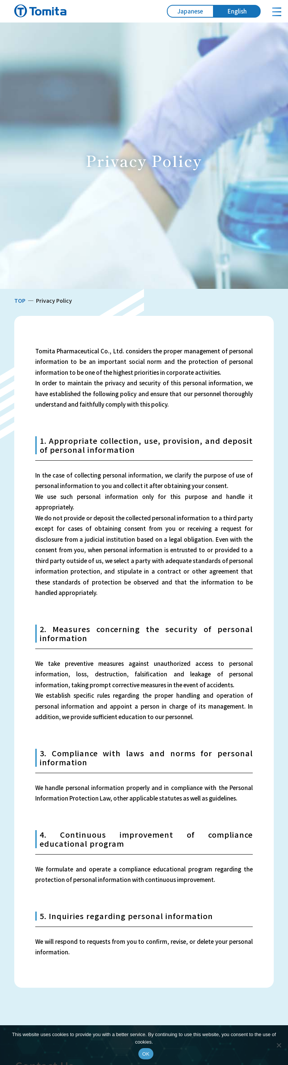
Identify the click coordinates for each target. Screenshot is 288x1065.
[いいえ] (278, 1045)
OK (145, 1054)
